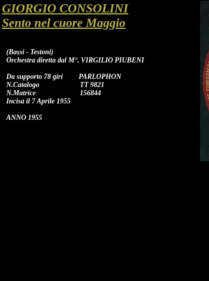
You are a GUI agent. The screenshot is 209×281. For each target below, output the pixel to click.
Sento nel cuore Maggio (64, 23)
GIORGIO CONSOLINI (65, 8)
